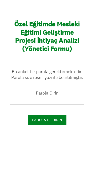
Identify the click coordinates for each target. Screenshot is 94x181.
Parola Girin (47, 93)
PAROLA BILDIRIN (47, 119)
